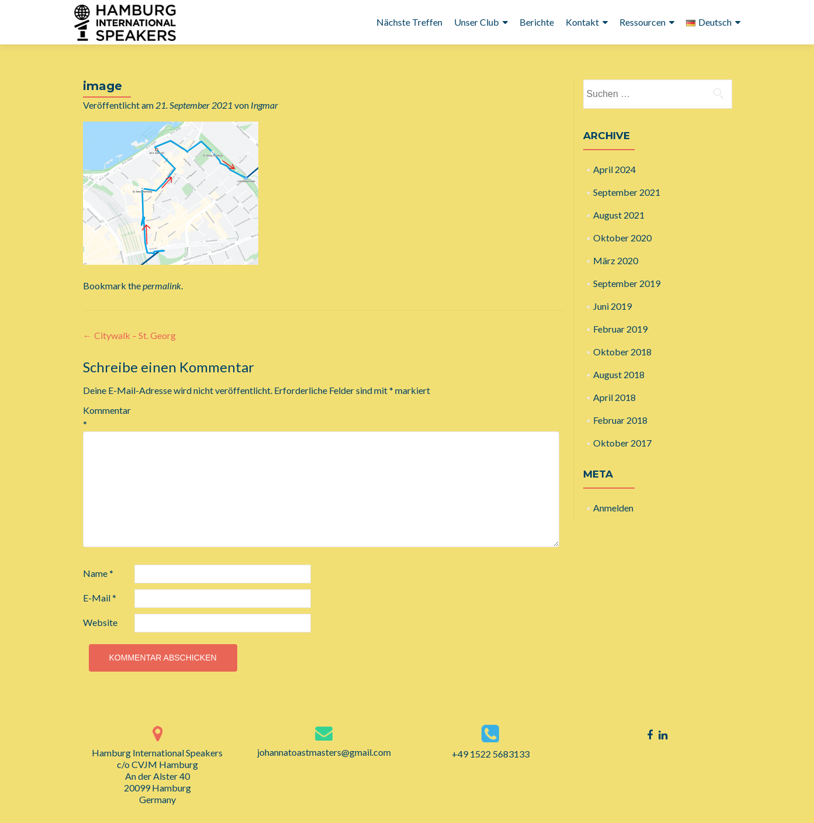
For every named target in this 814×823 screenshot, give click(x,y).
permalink (162, 285)
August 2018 (619, 374)
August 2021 (619, 214)
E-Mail (99, 597)
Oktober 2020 (622, 237)
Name (98, 573)
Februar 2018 (620, 420)
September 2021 (626, 192)
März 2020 (615, 260)
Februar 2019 (620, 328)
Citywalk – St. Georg (129, 335)
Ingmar (264, 104)
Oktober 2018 (622, 351)
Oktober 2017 (622, 442)
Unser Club (476, 21)
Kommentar (107, 417)
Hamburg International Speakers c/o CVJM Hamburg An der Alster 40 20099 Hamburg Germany (157, 776)
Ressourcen (642, 21)
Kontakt (582, 21)
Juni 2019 (612, 306)
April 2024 (614, 169)
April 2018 (614, 397)
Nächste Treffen (409, 21)
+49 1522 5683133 (490, 753)
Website (100, 622)
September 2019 (626, 283)
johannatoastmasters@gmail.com (324, 752)
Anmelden (613, 507)
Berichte (536, 21)
